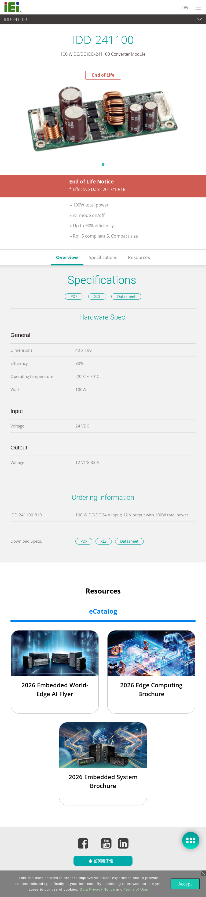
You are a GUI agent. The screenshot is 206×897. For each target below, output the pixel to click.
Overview (67, 257)
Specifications (103, 257)
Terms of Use (135, 889)
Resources (139, 257)
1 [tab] (103, 164)
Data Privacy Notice (96, 889)
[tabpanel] (103, 119)
